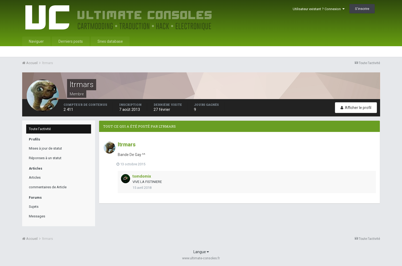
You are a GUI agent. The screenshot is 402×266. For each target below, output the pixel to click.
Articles (35, 177)
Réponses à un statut (45, 158)
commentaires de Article (48, 187)
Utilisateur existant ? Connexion (319, 9)
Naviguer (36, 41)
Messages (37, 216)
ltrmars (127, 144)
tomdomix (141, 176)
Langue (201, 252)
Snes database (110, 41)
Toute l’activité (40, 129)
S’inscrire (362, 9)
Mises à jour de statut (45, 148)
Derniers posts (70, 41)
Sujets (33, 207)
